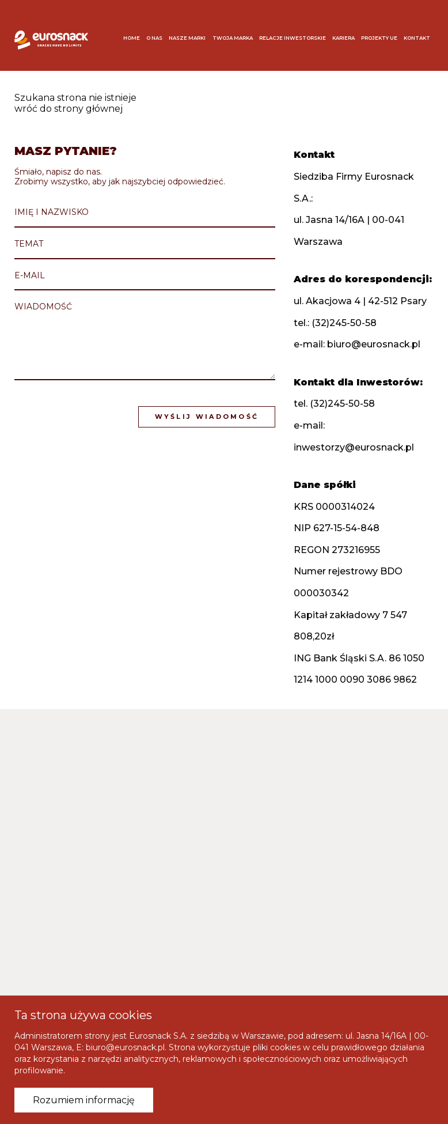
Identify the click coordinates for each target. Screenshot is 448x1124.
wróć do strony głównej (68, 108)
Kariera (343, 38)
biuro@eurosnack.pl (373, 344)
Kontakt (417, 38)
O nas (154, 38)
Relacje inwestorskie (292, 38)
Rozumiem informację (84, 1100)
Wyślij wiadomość (207, 416)
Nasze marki (187, 38)
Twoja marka (232, 38)
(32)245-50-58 (344, 322)
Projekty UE (379, 38)
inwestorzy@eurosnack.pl (354, 447)
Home (131, 38)
